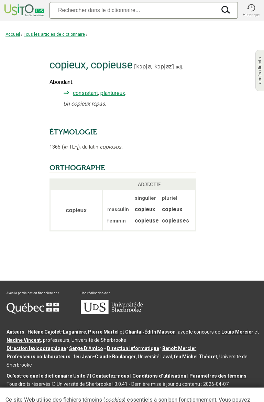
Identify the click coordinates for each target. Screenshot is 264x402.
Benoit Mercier (179, 348)
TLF (71, 147)
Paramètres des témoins (217, 376)
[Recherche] (133, 10)
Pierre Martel (103, 332)
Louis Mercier (237, 332)
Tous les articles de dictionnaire (54, 34)
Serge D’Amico (86, 348)
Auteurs (15, 332)
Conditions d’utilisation (159, 376)
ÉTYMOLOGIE (73, 132)
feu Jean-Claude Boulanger (105, 356)
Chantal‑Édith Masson (150, 332)
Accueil (13, 34)
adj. (179, 66)
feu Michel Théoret (195, 356)
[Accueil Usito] (23, 10)
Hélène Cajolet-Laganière (57, 332)
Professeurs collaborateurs (38, 356)
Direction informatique (133, 348)
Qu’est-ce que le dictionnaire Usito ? (48, 376)
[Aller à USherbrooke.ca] (112, 312)
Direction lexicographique (36, 348)
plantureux (112, 93)
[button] (251, 10)
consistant (85, 93)
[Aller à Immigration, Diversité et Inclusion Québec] (33, 312)
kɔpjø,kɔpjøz (154, 66)
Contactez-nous (110, 376)
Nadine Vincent (24, 340)
